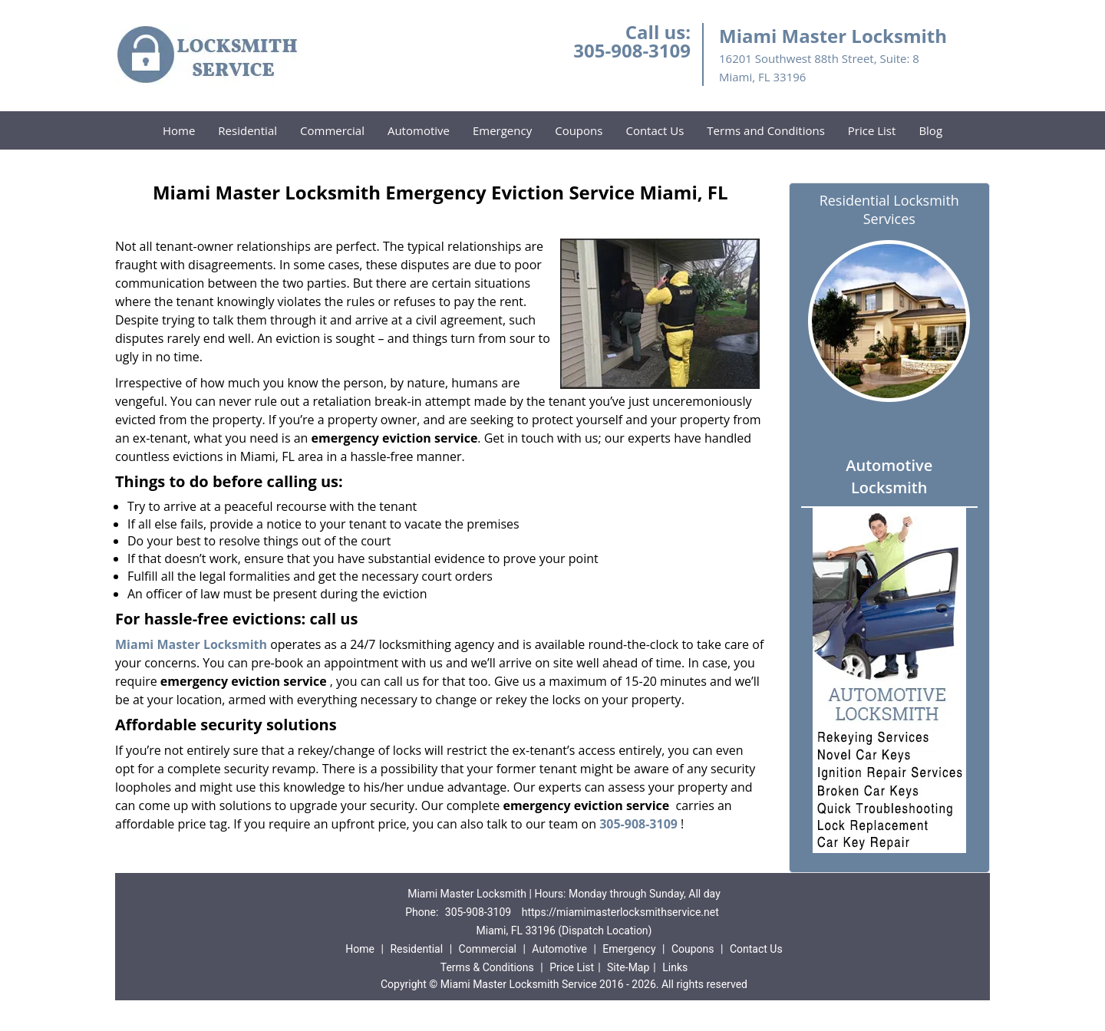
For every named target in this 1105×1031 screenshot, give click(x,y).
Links (675, 967)
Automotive (419, 130)
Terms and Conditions (766, 130)
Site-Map (628, 967)
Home (179, 130)
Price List (872, 130)
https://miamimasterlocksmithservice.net (620, 912)
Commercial (332, 130)
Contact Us (654, 130)
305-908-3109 (632, 50)
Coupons (578, 130)
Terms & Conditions (487, 967)
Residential (247, 130)
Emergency (502, 130)
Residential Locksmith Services (889, 209)
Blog (930, 130)
